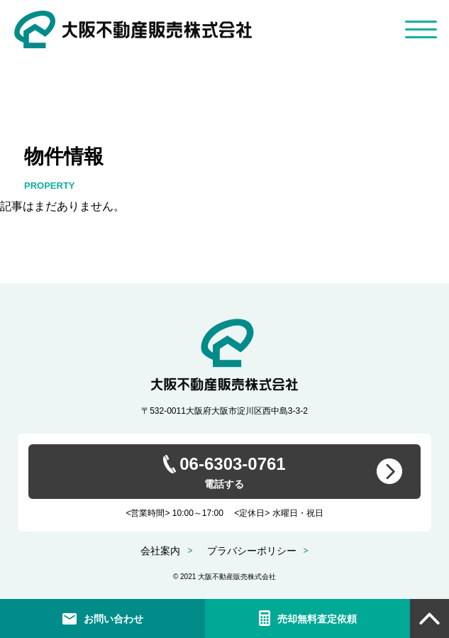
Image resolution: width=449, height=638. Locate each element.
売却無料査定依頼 (317, 619)
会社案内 (160, 551)
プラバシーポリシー (251, 551)
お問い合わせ (113, 619)
